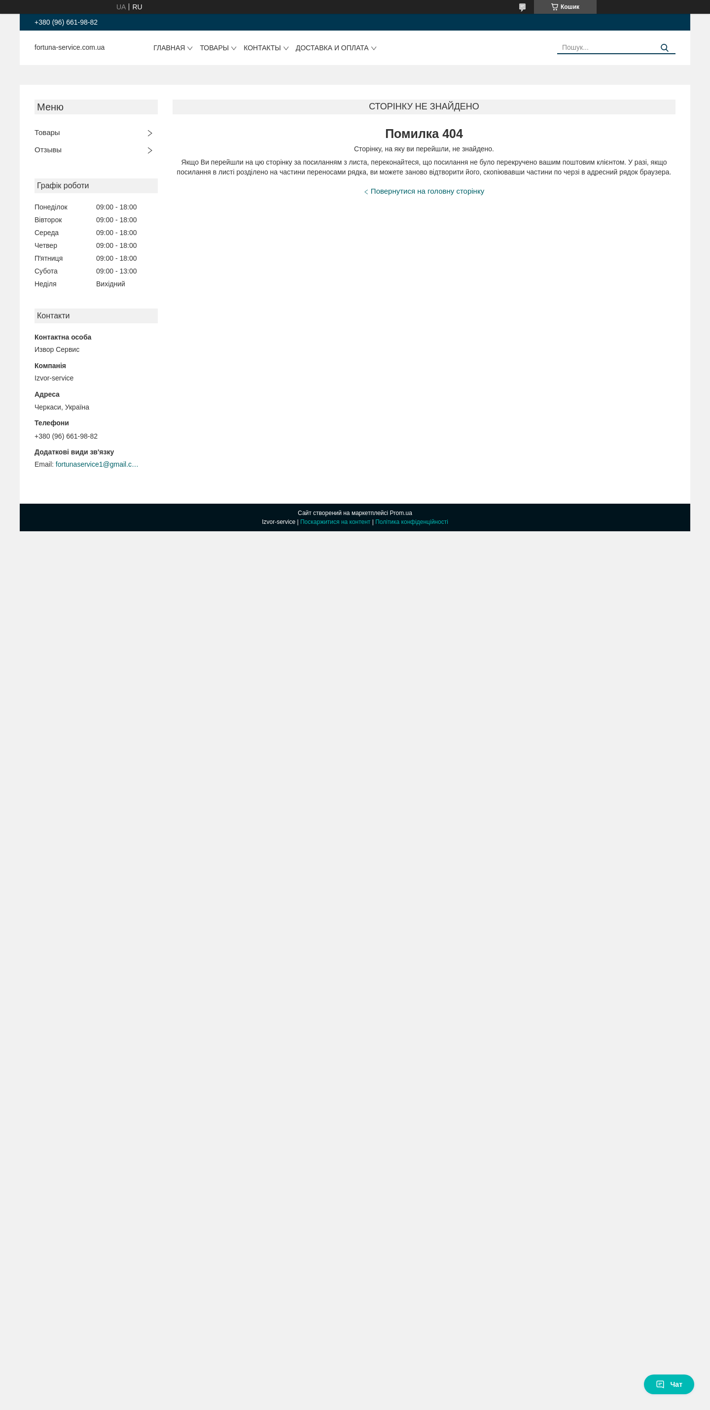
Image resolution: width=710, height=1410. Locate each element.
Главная (169, 48)
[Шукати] (664, 48)
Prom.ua (401, 513)
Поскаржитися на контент (335, 521)
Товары (214, 48)
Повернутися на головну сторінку (427, 191)
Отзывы (48, 149)
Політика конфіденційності (411, 521)
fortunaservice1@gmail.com (98, 464)
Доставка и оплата (332, 48)
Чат (669, 1384)
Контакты (262, 48)
